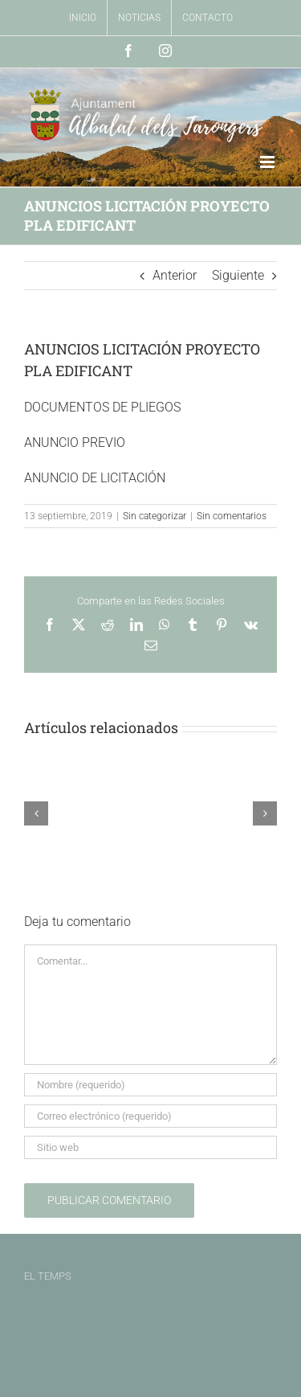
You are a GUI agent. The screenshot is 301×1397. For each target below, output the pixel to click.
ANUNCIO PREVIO (74, 442)
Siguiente (238, 275)
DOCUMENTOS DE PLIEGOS (102, 407)
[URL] (150, 1147)
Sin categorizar (154, 516)
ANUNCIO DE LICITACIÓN (94, 477)
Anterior (175, 275)
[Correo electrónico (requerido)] (150, 1116)
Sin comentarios (231, 516)
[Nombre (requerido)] (150, 1084)
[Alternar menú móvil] (268, 162)
